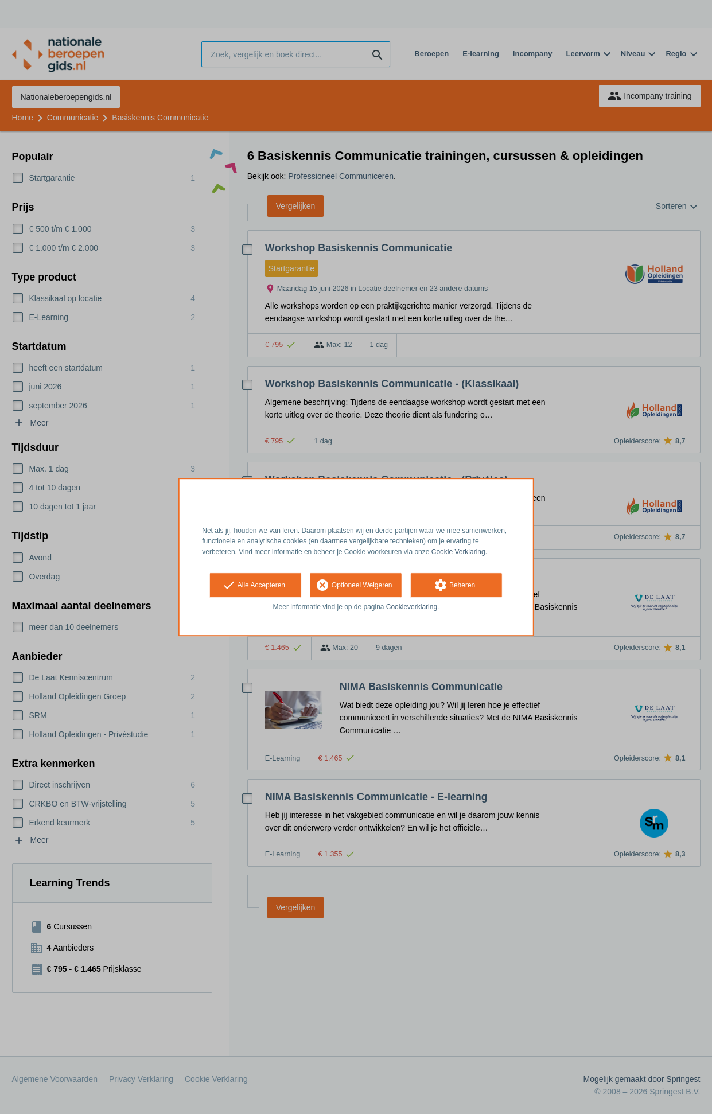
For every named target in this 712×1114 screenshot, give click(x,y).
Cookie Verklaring (458, 552)
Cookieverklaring (411, 607)
